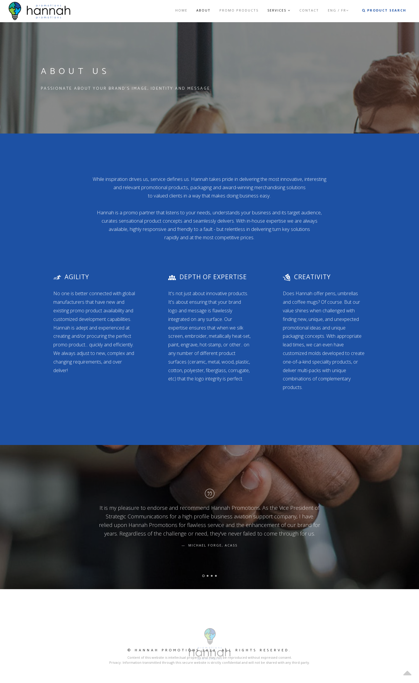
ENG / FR (338, 10)
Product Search (384, 10)
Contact (309, 10)
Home (181, 10)
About (203, 10)
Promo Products (239, 10)
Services (278, 10)
